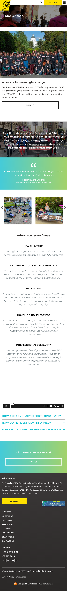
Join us (30, 105)
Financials (8, 524)
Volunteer (8, 533)
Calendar (7, 520)
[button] (41, 2)
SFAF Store (8, 537)
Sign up (33, 462)
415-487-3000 (8, 556)
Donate (14, 501)
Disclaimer (21, 577)
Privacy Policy (8, 577)
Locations (7, 516)
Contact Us (8, 541)
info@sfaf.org (10, 552)
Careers (6, 528)
